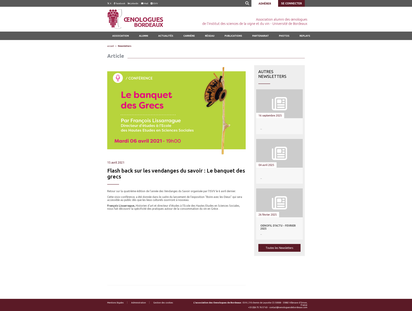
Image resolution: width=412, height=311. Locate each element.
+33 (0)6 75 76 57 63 (257, 307)
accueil (110, 46)
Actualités (165, 35)
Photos (284, 35)
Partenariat (260, 35)
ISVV (154, 3)
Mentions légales (115, 302)
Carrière (189, 35)
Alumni (143, 35)
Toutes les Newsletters (279, 247)
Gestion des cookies (163, 302)
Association (120, 35)
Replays (305, 35)
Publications (233, 35)
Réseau (209, 35)
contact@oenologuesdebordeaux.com (288, 307)
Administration (138, 302)
